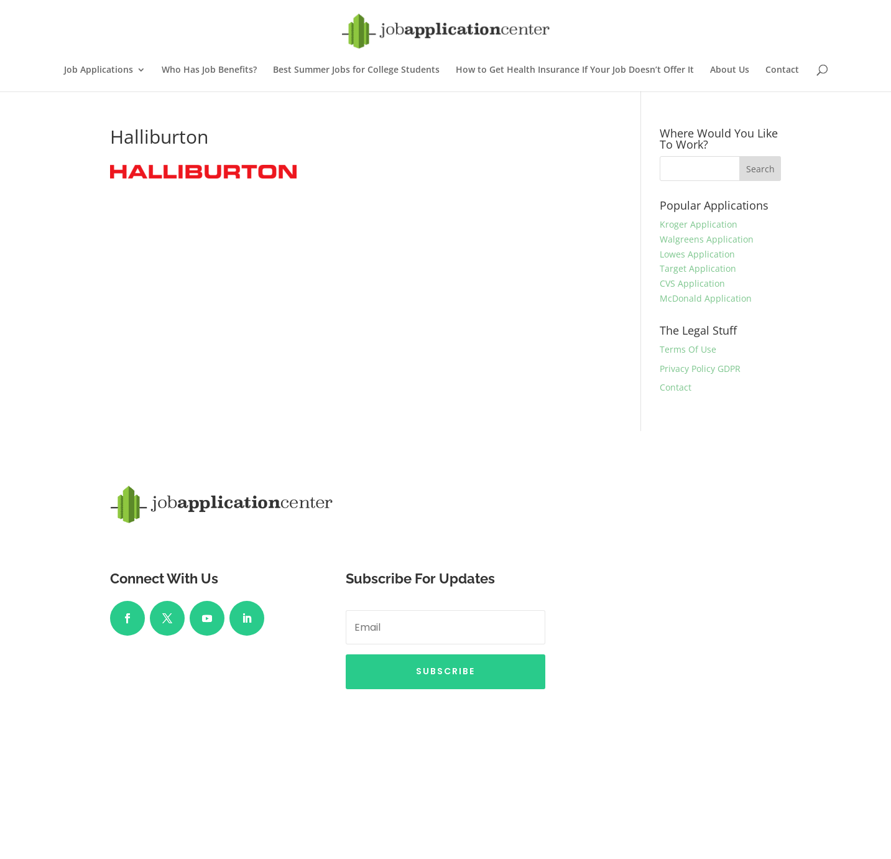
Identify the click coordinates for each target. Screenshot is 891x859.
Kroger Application (698, 224)
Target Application (698, 268)
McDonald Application (706, 298)
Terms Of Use (688, 349)
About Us (729, 70)
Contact (782, 70)
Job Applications (98, 70)
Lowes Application (697, 254)
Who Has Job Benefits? (209, 70)
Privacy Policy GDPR (700, 368)
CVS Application (692, 283)
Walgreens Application (707, 239)
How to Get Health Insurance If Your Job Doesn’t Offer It (575, 70)
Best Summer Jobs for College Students (356, 70)
